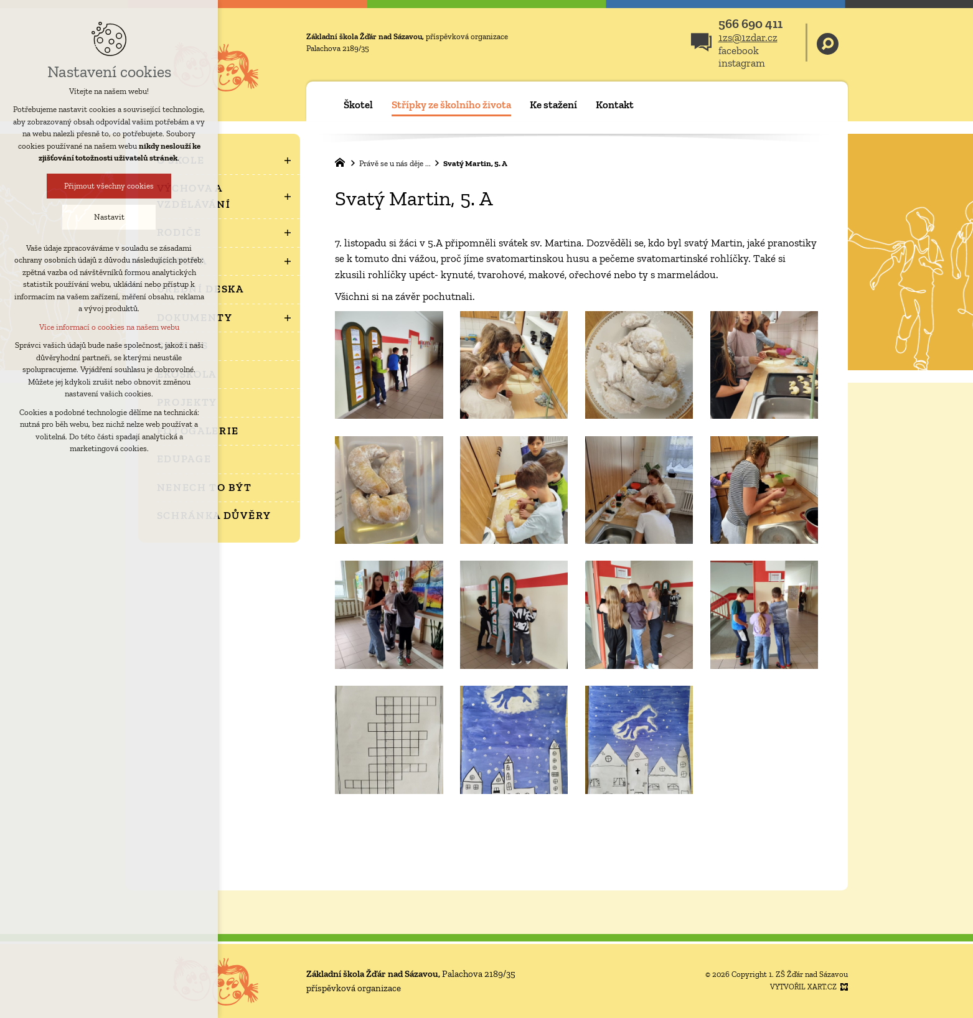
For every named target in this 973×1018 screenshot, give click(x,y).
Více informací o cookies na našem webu (109, 327)
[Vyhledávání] (828, 42)
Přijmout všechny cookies (109, 185)
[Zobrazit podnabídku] (287, 160)
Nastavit (109, 217)
